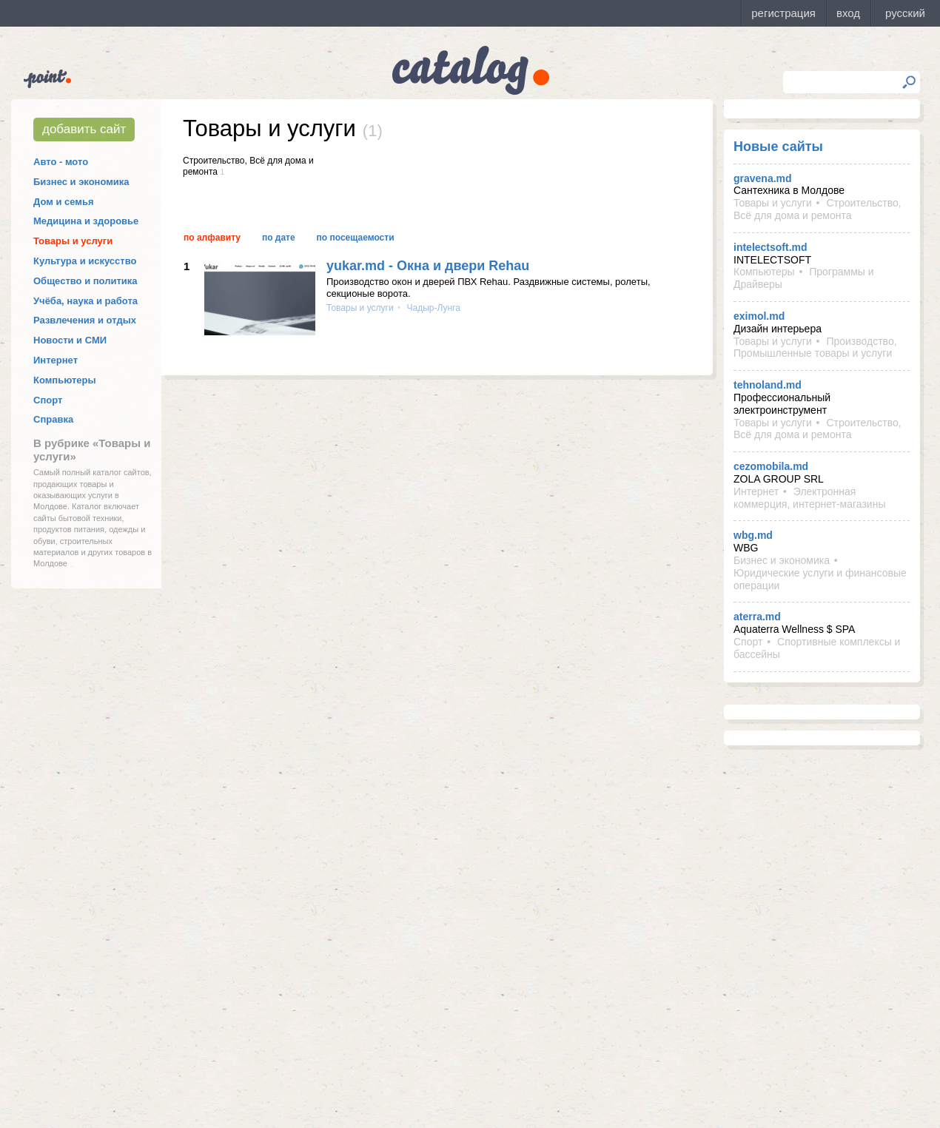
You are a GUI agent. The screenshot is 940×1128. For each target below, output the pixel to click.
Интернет (55, 360)
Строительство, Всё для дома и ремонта (817, 209)
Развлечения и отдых (84, 320)
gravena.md (762, 178)
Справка (53, 419)
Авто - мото (60, 161)
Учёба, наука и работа (85, 300)
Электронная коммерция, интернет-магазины (809, 498)
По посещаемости (356, 237)
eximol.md (759, 316)
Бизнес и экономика (81, 181)
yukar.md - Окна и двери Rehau (427, 265)
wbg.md (753, 535)
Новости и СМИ (70, 340)
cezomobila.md (770, 466)
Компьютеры (64, 380)
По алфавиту (212, 237)
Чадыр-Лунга (432, 308)
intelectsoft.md (770, 247)
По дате (278, 237)
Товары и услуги (73, 240)
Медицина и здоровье (85, 220)
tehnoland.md (767, 385)
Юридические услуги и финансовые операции (820, 579)
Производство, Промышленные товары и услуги (815, 347)
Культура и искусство (84, 260)
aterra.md (757, 616)
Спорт (47, 400)
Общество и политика (85, 280)
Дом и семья (63, 201)
